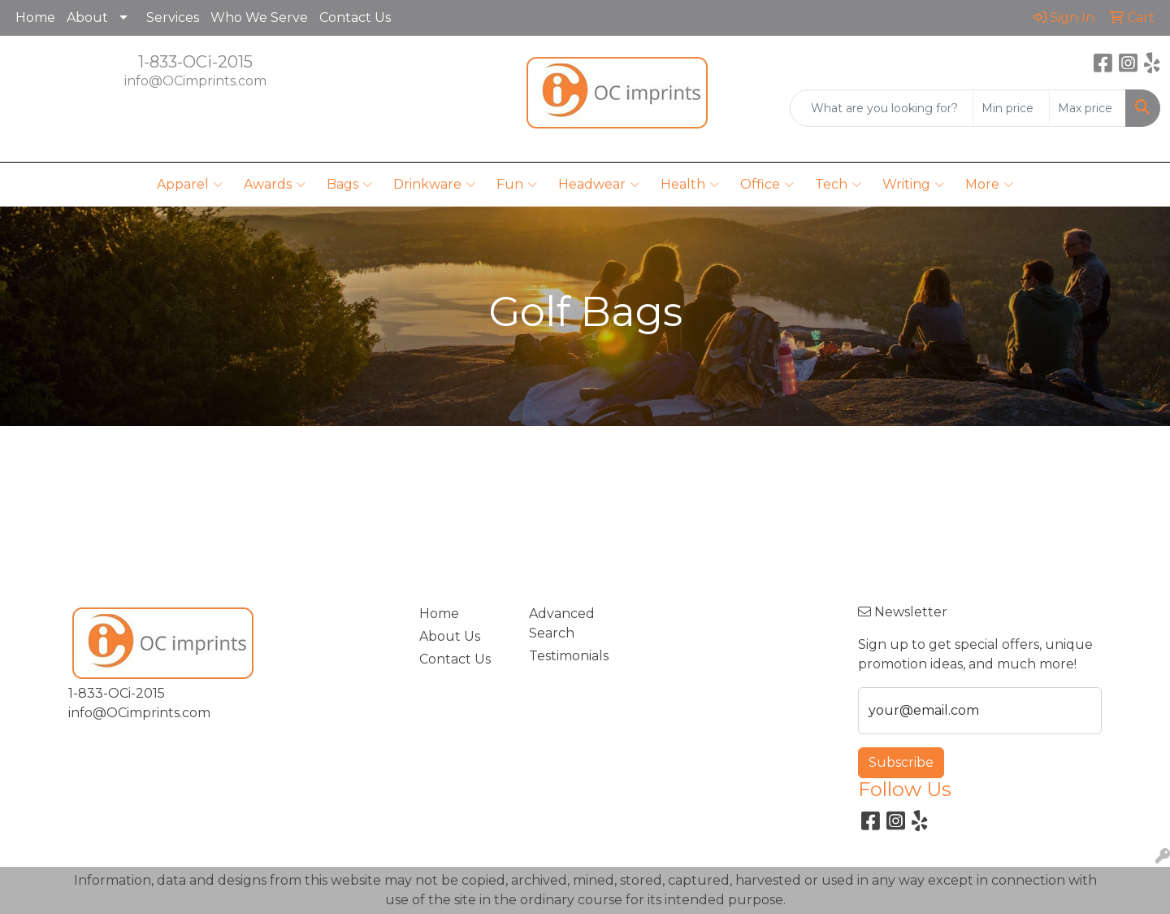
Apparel (190, 184)
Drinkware (434, 184)
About (87, 17)
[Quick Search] (881, 108)
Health (690, 184)
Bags (349, 184)
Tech (838, 184)
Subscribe (901, 762)
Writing (913, 184)
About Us (449, 636)
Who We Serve (259, 17)
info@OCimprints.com (195, 81)
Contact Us (355, 17)
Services (172, 17)
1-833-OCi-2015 (195, 62)
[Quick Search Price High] (1087, 108)
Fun (516, 184)
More (989, 184)
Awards (275, 184)
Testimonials (569, 656)
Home (35, 17)
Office (767, 184)
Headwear (598, 184)
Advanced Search (562, 623)
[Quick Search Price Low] (1011, 108)
